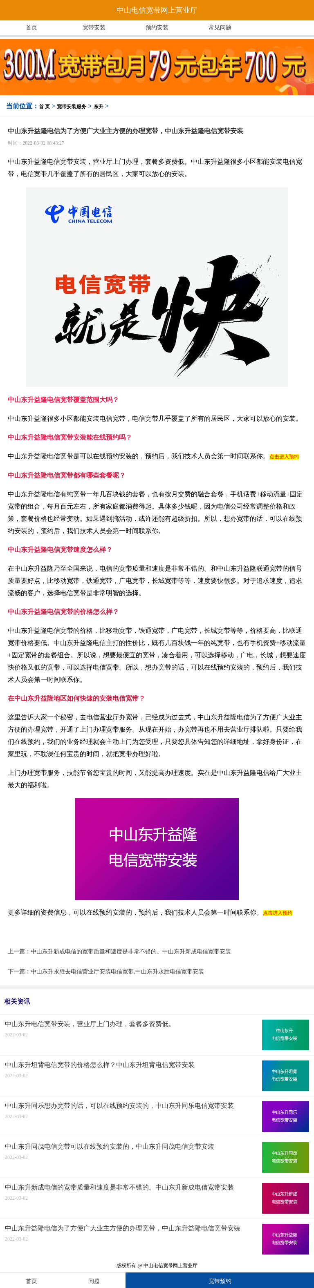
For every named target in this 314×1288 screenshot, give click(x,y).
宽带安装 (94, 28)
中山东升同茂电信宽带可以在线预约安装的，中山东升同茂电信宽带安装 (109, 1146)
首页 (31, 28)
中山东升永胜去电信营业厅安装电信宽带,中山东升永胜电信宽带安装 (117, 972)
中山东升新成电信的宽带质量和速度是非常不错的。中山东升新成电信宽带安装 (131, 952)
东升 (98, 106)
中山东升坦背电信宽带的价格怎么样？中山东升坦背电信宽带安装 (100, 1064)
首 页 (44, 106)
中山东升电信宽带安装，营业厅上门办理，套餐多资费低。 (90, 1023)
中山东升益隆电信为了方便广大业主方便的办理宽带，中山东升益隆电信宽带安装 (122, 1228)
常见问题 (220, 28)
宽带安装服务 (71, 106)
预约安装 (157, 28)
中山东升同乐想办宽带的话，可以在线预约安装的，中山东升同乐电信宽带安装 (119, 1105)
